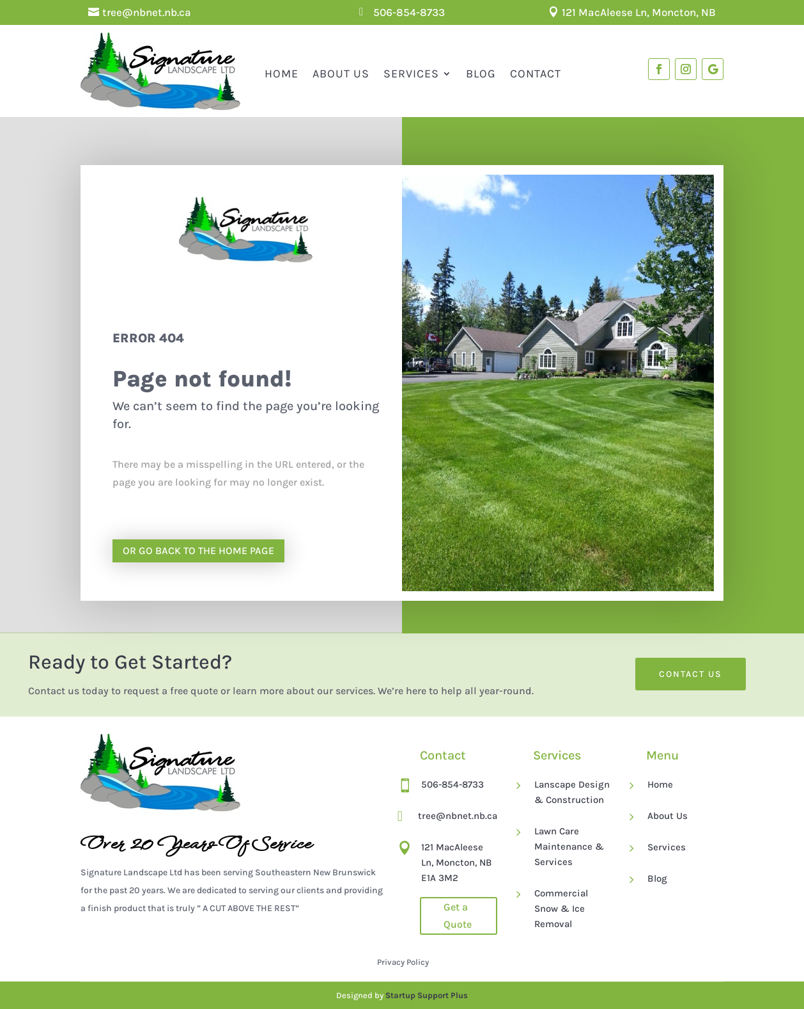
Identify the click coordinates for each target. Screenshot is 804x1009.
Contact (535, 74)
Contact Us (690, 674)
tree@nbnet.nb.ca (146, 12)
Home (281, 74)
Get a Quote (458, 915)
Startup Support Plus (426, 995)
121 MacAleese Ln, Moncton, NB (639, 12)
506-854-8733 (409, 12)
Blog (481, 74)
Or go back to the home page (198, 550)
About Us (341, 74)
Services (411, 74)
